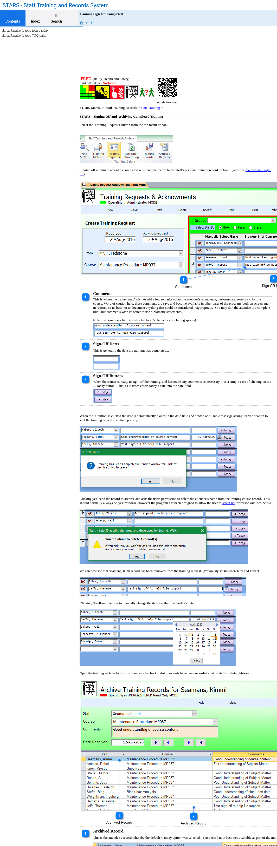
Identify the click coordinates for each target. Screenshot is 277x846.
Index (35, 18)
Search (56, 18)
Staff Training (155, 61)
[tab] (12, 18)
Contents (12, 18)
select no (241, 456)
